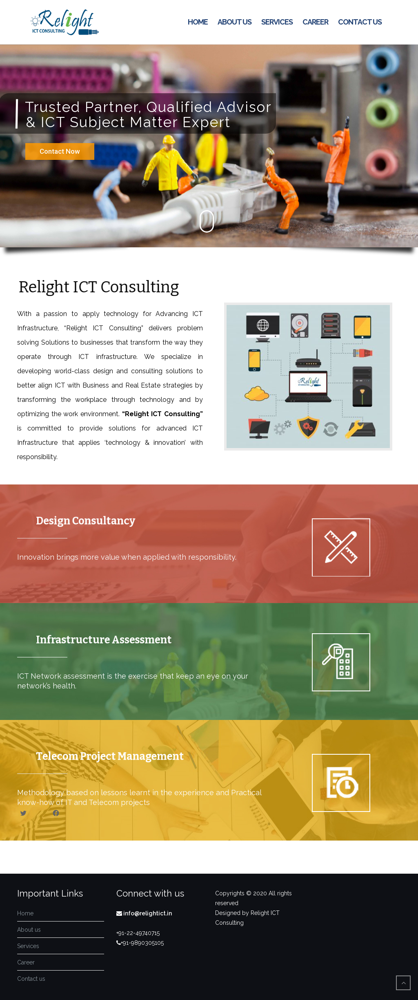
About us (234, 22)
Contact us (360, 22)
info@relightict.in (147, 913)
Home (198, 22)
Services (277, 22)
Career (315, 22)
